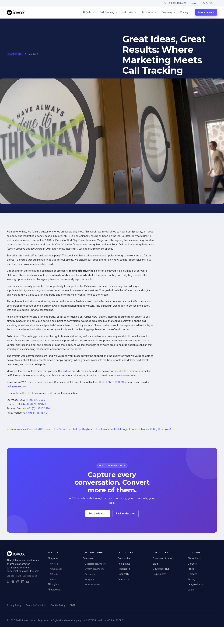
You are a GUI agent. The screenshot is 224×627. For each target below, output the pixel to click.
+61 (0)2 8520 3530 (38, 408)
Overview (88, 558)
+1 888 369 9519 (114, 382)
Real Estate (124, 563)
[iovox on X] (8, 581)
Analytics (89, 579)
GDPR (72, 605)
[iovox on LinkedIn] (22, 581)
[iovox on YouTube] (27, 581)
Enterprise (123, 579)
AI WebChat (56, 569)
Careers (192, 563)
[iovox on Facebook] (13, 581)
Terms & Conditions (36, 605)
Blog (155, 563)
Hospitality (123, 574)
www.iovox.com (126, 375)
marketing (15, 54)
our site (40, 375)
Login (194, 3)
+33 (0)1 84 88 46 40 (34, 412)
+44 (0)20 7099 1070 (33, 404)
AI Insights (53, 584)
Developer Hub (161, 568)
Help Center (159, 574)
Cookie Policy (58, 605)
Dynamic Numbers (94, 569)
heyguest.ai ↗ (195, 584)
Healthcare (124, 568)
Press (191, 568)
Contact (192, 574)
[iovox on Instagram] (17, 581)
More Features (92, 584)
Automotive (124, 558)
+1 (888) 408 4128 (175, 3)
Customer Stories (162, 558)
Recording (90, 574)
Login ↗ (192, 589)
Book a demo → (206, 12)
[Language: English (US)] (209, 3)
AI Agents (53, 558)
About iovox (194, 558)
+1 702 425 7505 (35, 399)
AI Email (54, 579)
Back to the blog (125, 513)
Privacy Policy (14, 605)
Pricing (184, 12)
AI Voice (54, 563)
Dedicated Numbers (95, 563)
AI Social (54, 574)
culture (67, 371)
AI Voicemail (54, 589)
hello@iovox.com (17, 386)
